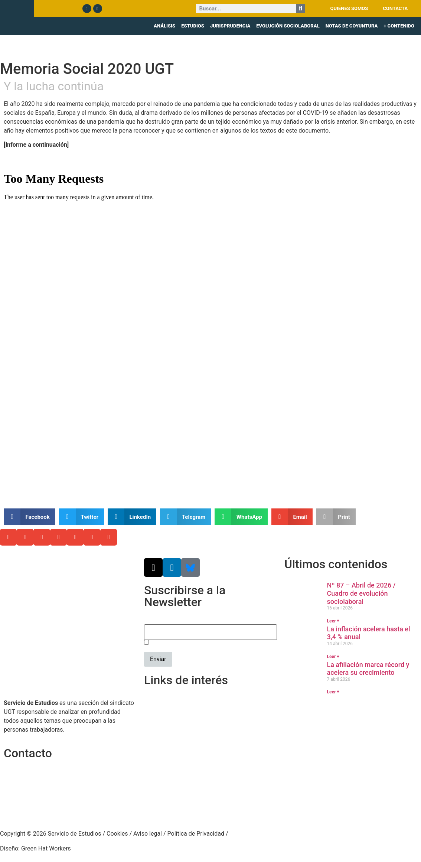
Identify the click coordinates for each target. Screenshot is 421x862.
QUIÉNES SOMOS (349, 8)
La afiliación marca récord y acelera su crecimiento (368, 669)
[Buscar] (300, 8)
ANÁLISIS (164, 26)
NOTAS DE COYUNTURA (352, 26)
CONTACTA (395, 8)
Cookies (117, 833)
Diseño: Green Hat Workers (35, 848)
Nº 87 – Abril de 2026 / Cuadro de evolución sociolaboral (361, 593)
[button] (29, 516)
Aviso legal (147, 833)
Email (151, 620)
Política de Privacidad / (197, 833)
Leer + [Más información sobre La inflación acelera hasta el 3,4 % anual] (333, 656)
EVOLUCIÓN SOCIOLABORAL (287, 26)
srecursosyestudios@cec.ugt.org (47, 808)
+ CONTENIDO (399, 26)
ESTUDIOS (192, 26)
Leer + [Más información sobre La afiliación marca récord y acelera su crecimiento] (333, 692)
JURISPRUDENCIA (230, 26)
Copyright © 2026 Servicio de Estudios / (53, 833)
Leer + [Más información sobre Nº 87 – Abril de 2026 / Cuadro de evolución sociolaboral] (333, 621)
